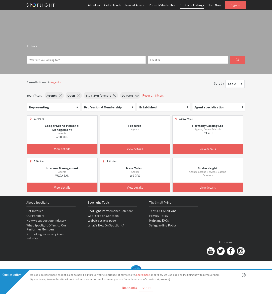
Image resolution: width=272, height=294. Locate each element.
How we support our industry (46, 220)
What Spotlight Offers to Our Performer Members (46, 227)
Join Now (214, 5)
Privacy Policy (158, 216)
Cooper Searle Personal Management (62, 128)
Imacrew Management (62, 168)
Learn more (143, 275)
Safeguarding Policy (162, 225)
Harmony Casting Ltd (207, 126)
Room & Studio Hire (162, 5)
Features (134, 126)
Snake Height (207, 168)
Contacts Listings (192, 5)
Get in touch (112, 5)
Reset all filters (153, 95)
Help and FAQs (159, 220)
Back (32, 46)
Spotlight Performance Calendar (110, 211)
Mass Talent (135, 168)
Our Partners (35, 216)
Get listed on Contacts (103, 216)
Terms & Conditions (162, 211)
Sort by (219, 83)
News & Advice (135, 5)
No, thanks (129, 288)
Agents (56, 82)
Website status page (102, 220)
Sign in (235, 5)
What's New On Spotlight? (106, 225)
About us (94, 5)
